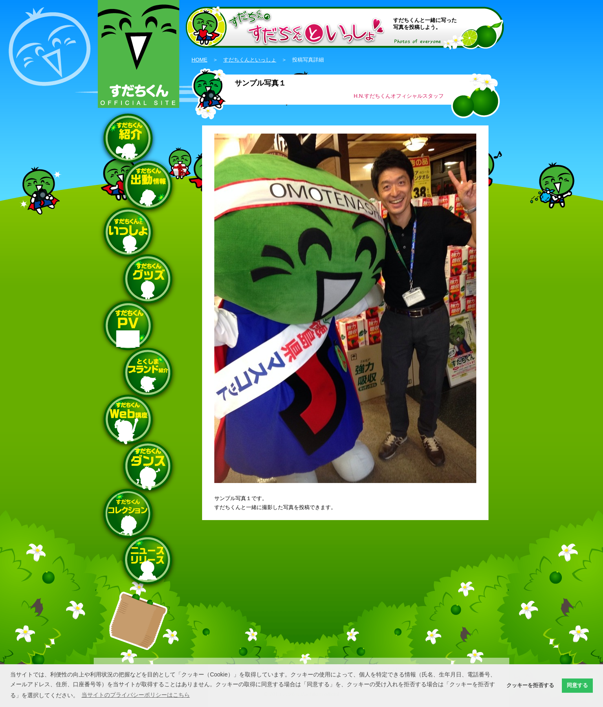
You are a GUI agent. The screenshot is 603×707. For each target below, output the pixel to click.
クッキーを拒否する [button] (530, 685)
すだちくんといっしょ (249, 60)
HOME (199, 60)
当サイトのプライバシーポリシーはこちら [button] (135, 695)
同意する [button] (577, 685)
